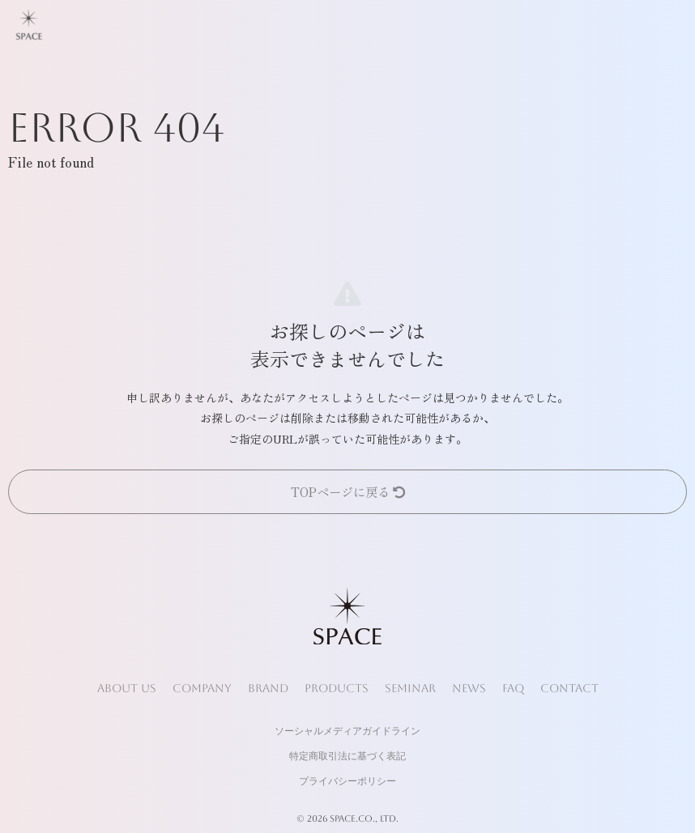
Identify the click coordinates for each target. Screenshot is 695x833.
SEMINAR (410, 688)
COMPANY (202, 688)
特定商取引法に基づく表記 (347, 756)
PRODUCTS (337, 688)
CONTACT (569, 688)
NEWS (469, 688)
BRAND (268, 688)
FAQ (513, 688)
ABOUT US (126, 688)
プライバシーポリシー (347, 781)
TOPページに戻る (348, 491)
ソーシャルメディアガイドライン (347, 731)
